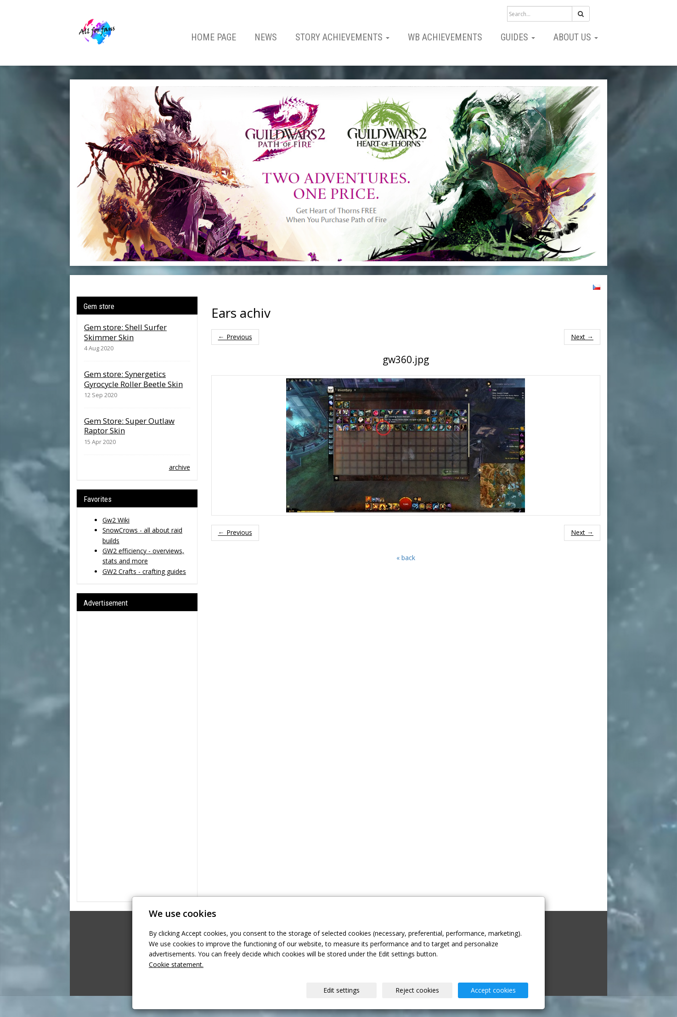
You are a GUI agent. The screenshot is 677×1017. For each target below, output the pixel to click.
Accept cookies (493, 990)
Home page (213, 37)
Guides (518, 37)
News (265, 37)
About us (575, 37)
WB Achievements (445, 37)
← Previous (235, 336)
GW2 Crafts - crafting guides (144, 571)
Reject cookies (417, 990)
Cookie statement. (176, 964)
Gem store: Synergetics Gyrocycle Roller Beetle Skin (133, 379)
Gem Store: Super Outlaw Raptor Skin (129, 426)
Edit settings (341, 990)
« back (405, 557)
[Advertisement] (137, 756)
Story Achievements (342, 37)
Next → (582, 336)
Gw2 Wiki (116, 520)
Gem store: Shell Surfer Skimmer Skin (125, 332)
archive (179, 467)
